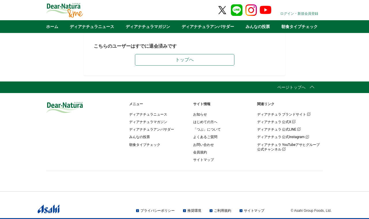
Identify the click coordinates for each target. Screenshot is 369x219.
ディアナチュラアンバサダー (208, 26)
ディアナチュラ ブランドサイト (284, 114)
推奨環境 (194, 211)
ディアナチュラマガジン (148, 26)
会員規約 (200, 152)
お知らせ (200, 114)
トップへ (184, 59)
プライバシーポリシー (157, 211)
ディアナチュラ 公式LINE (279, 129)
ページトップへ (291, 87)
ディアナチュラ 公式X (276, 122)
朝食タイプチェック (299, 26)
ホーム (52, 26)
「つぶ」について (207, 129)
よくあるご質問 (205, 137)
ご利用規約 (222, 211)
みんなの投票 (258, 26)
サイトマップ (203, 160)
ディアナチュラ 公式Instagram (283, 137)
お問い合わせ (203, 145)
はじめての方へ (205, 122)
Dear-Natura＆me (79, 10)
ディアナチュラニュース (92, 26)
